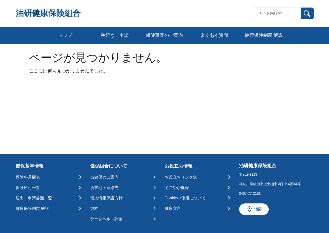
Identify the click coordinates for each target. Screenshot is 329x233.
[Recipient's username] (277, 13)
